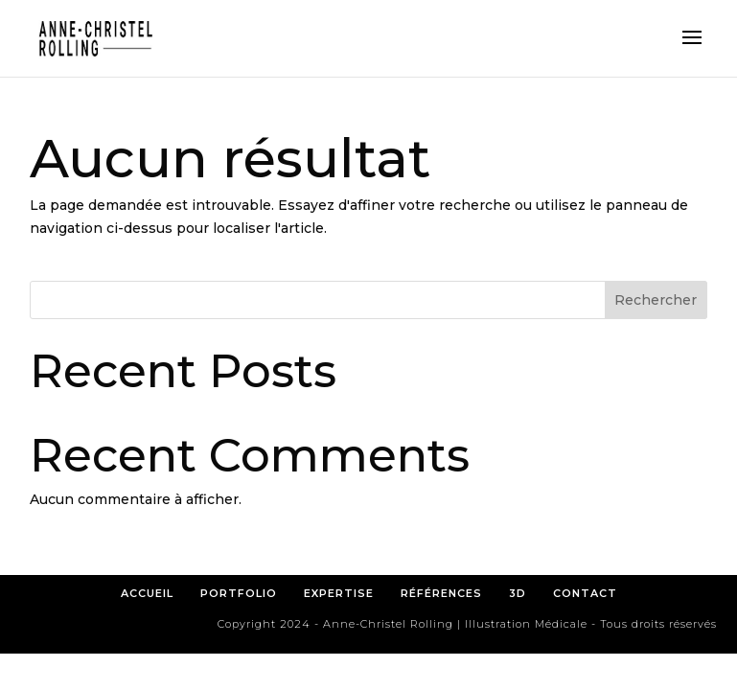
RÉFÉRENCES (447, 593)
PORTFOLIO (238, 593)
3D (517, 593)
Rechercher (655, 300)
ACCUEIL (147, 593)
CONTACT (585, 593)
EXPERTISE (339, 593)
